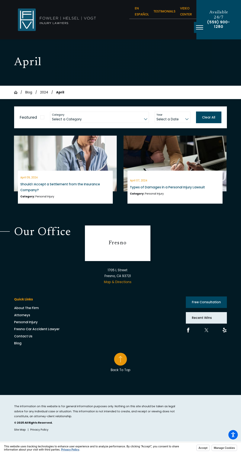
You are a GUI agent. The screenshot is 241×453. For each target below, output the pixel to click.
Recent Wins (202, 321)
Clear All (208, 117)
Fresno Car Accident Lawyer (36, 332)
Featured (28, 117)
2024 (44, 92)
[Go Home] (17, 92)
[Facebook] (188, 333)
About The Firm (26, 311)
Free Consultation (206, 305)
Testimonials (164, 11)
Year (159, 114)
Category (58, 114)
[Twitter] (206, 333)
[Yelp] (224, 333)
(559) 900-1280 (218, 24)
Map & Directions (117, 285)
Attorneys (22, 318)
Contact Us (23, 339)
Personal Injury (26, 325)
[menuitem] (49, 311)
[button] (233, 434)
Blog (28, 92)
